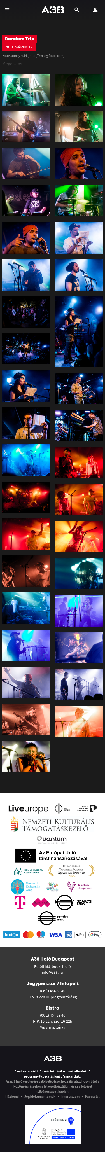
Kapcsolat (92, 1096)
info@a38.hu (52, 972)
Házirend (12, 1096)
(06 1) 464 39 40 (52, 990)
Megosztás (12, 63)
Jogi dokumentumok (39, 1096)
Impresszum (70, 1096)
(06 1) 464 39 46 (52, 1015)
